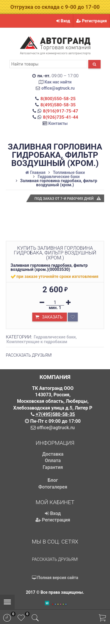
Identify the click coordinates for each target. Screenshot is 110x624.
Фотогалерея (52, 487)
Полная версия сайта (55, 577)
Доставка (53, 454)
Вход (63, 21)
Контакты (58, 123)
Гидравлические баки (55, 337)
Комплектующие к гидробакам (36, 341)
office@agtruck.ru (58, 88)
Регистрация (91, 21)
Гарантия (53, 467)
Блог (53, 480)
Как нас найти (58, 82)
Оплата (53, 460)
